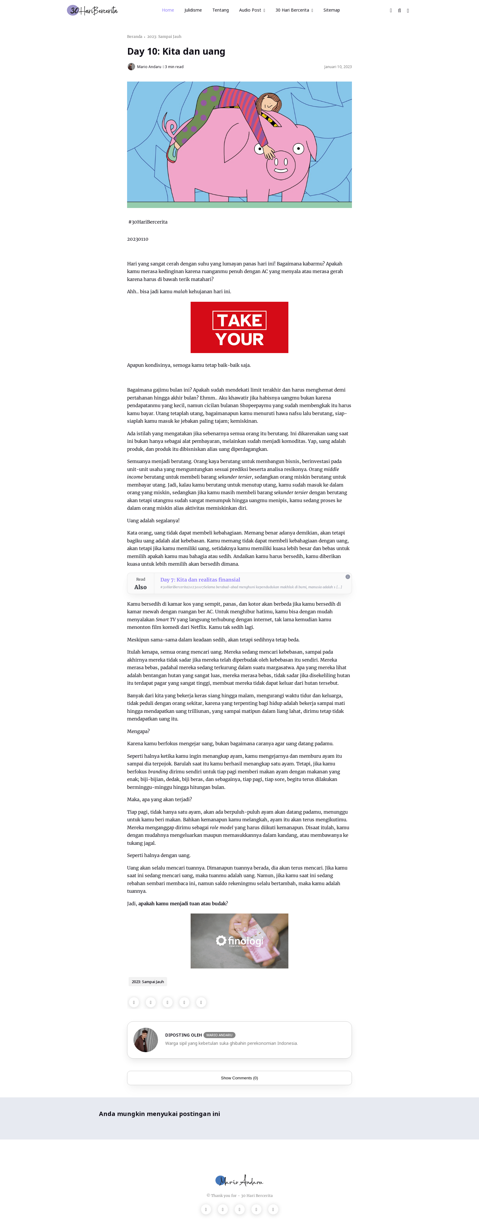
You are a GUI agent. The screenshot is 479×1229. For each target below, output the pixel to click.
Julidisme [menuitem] (193, 10)
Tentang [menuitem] (220, 10)
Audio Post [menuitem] (250, 10)
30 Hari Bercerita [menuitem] (292, 10)
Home (168, 10)
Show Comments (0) (239, 1078)
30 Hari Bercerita (257, 1195)
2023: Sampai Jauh (164, 36)
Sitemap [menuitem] (332, 10)
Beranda (134, 36)
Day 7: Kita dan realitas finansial (200, 580)
